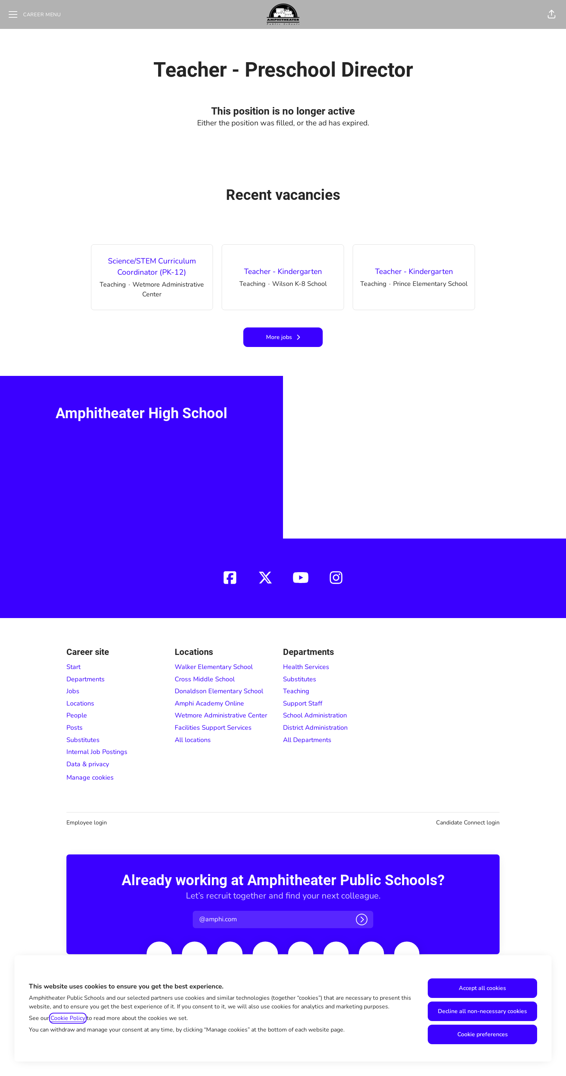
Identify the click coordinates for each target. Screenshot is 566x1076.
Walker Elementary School (214, 667)
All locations (193, 740)
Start (73, 667)
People (76, 715)
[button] (551, 14)
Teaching (296, 691)
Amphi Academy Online (209, 703)
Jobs (72, 691)
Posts (74, 727)
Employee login (86, 823)
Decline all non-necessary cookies (482, 1011)
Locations (80, 703)
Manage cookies (90, 777)
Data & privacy (87, 764)
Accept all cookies (482, 988)
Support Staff (302, 703)
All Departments (307, 740)
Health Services (306, 667)
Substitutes (83, 740)
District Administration (315, 727)
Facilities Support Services (213, 727)
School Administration (315, 715)
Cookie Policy (68, 1018)
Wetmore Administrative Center (221, 715)
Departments (85, 679)
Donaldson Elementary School (219, 691)
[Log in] (361, 919)
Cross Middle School (205, 679)
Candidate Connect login (468, 823)
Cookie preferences (482, 1034)
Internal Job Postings (96, 751)
